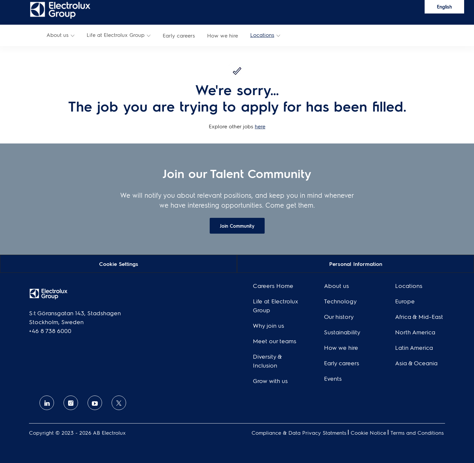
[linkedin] (47, 403)
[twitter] (119, 403)
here (260, 126)
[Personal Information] (355, 263)
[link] (60, 9)
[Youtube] (95, 403)
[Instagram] (71, 403)
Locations (262, 34)
